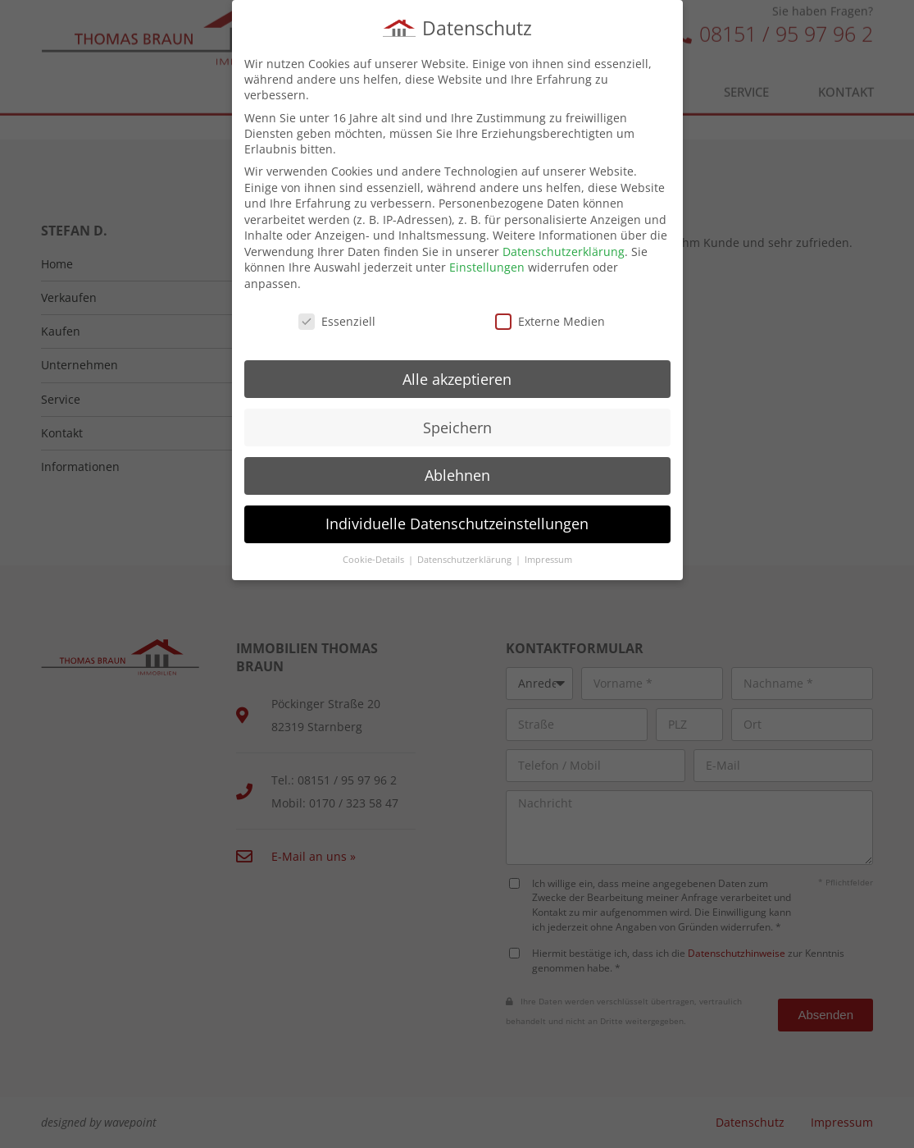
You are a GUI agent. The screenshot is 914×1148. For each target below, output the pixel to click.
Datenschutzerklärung (563, 246)
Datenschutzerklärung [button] (465, 555)
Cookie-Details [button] (375, 555)
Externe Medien (550, 316)
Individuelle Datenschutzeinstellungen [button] (457, 519)
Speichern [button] (457, 422)
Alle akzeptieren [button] (457, 374)
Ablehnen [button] (457, 471)
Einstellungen (487, 263)
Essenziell (336, 316)
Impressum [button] (548, 555)
